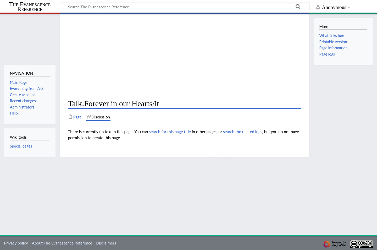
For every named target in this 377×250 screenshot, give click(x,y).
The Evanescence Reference (30, 7)
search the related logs (242, 131)
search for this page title (170, 131)
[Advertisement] (184, 56)
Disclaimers (106, 243)
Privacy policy (16, 243)
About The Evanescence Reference (62, 243)
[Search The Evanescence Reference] (184, 6)
